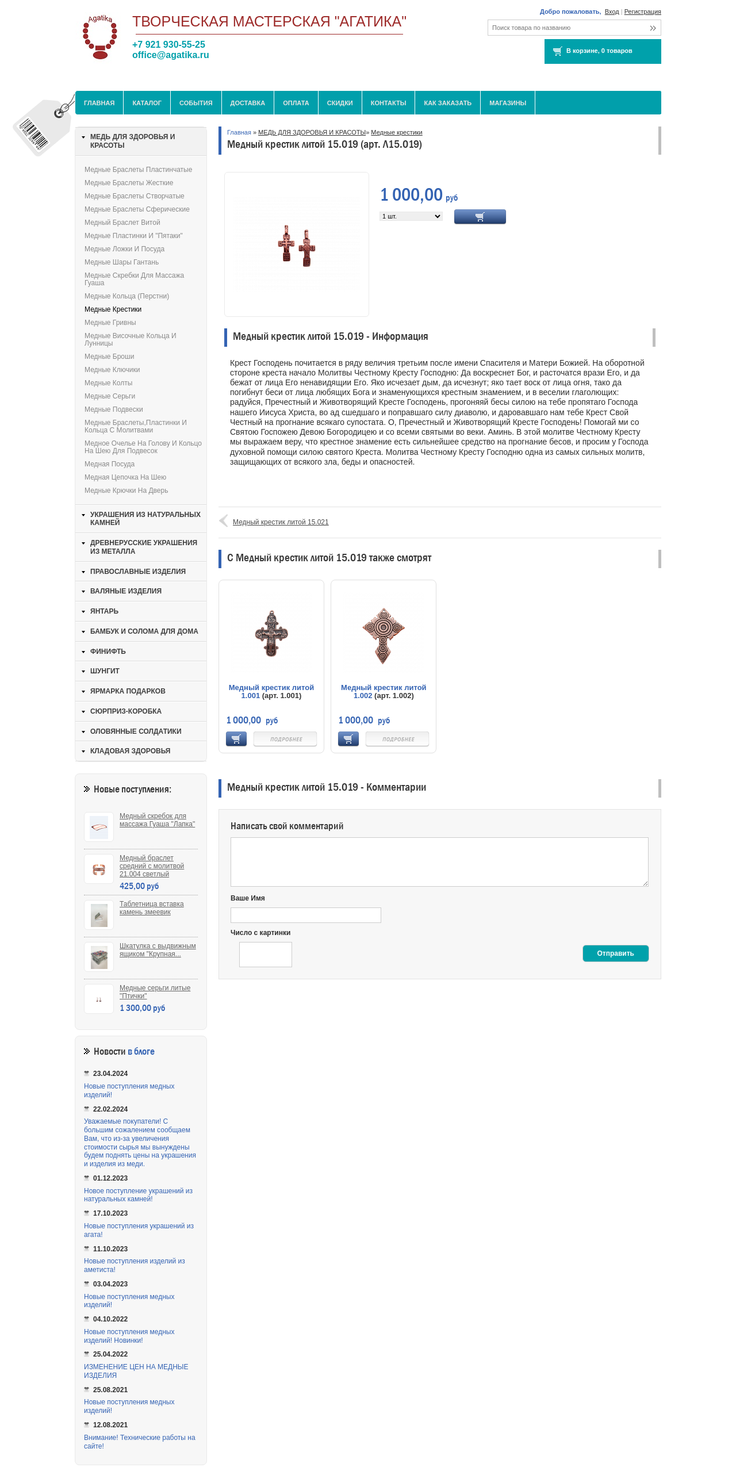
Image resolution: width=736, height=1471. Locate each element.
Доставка (248, 102)
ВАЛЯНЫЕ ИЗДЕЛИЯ (126, 591)
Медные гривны (110, 323)
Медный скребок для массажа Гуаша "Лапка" (157, 820)
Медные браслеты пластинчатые (138, 170)
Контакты (389, 102)
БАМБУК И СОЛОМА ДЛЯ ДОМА (144, 631)
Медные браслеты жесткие (129, 183)
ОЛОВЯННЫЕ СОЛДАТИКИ (136, 731)
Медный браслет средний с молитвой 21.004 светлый (152, 866)
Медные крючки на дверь (126, 490)
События (195, 102)
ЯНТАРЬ (104, 611)
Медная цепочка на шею (125, 477)
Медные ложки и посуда (124, 249)
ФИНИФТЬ (108, 652)
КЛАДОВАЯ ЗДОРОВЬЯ (130, 751)
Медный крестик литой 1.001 (271, 691)
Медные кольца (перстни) (127, 296)
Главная (99, 102)
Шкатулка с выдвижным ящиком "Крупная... (158, 950)
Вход (612, 11)
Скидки (340, 102)
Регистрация (642, 11)
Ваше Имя (248, 898)
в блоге (141, 1051)
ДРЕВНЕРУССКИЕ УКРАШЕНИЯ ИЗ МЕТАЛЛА (143, 547)
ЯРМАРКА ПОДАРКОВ (128, 691)
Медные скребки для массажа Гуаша (134, 279)
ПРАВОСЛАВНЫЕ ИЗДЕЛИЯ (138, 572)
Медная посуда (110, 464)
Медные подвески (114, 409)
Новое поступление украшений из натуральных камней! (138, 1195)
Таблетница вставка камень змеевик (152, 908)
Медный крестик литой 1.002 (383, 691)
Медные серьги (110, 396)
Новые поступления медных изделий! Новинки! (129, 1336)
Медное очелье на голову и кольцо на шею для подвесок (143, 447)
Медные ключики (112, 370)
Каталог (147, 102)
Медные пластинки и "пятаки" (134, 236)
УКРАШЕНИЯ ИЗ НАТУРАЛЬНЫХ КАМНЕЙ (145, 519)
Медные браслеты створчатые (135, 196)
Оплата (296, 102)
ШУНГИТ (105, 671)
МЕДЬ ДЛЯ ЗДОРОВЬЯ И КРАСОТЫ (312, 132)
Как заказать (447, 102)
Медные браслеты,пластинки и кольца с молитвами (136, 426)
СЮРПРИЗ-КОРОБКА (126, 711)
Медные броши (109, 357)
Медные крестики (396, 132)
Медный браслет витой (122, 223)
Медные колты (108, 383)
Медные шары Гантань (122, 262)
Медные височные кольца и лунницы (131, 339)
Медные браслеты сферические (137, 209)
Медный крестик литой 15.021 (281, 522)
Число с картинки (260, 933)
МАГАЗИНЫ (507, 102)
